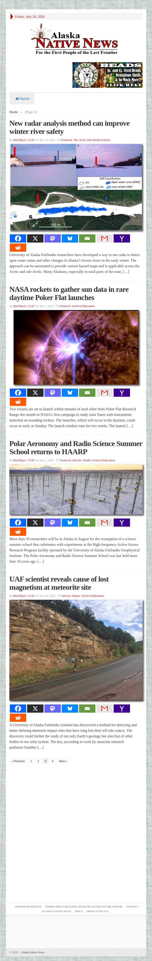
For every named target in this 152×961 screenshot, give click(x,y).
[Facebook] (18, 238)
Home (22, 98)
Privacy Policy (98, 911)
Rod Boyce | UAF (24, 140)
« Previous (18, 761)
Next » (63, 761)
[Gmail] (104, 238)
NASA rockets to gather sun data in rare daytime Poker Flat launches (68, 293)
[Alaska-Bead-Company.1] (107, 74)
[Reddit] (18, 247)
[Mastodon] (52, 238)
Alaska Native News (31, 952)
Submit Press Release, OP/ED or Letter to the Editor (83, 906)
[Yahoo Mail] (122, 238)
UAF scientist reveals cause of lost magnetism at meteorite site (59, 583)
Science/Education (83, 306)
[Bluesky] (70, 238)
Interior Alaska (81, 460)
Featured (66, 140)
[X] (35, 238)
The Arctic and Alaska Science (91, 140)
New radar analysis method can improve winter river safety (69, 127)
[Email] (87, 238)
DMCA (79, 911)
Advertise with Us (28, 906)
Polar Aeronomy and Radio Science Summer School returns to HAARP (75, 447)
